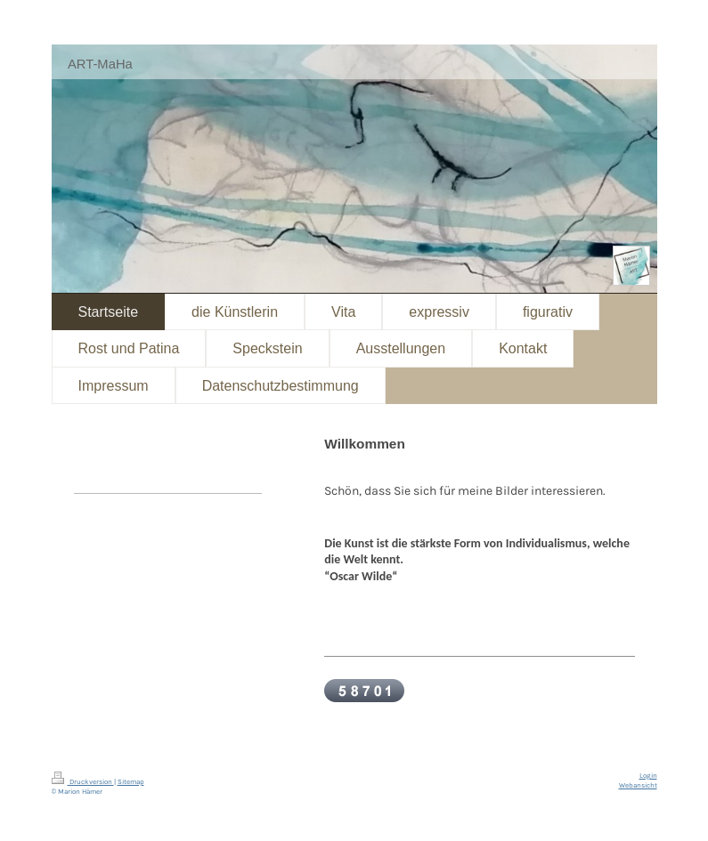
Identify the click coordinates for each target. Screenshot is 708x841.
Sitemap (131, 782)
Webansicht (638, 785)
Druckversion (83, 782)
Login (648, 776)
